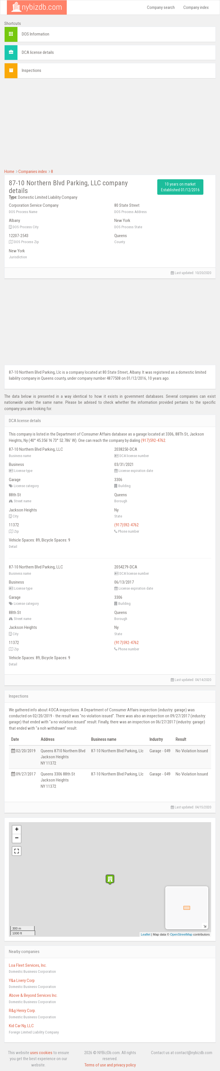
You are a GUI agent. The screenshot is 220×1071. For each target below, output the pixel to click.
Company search (161, 7)
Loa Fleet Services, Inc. (28, 965)
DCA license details (38, 52)
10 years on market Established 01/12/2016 (180, 187)
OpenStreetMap (181, 934)
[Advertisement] (110, 123)
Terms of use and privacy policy (110, 1065)
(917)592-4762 (153, 440)
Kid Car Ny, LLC (21, 1025)
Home (9, 171)
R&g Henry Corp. (22, 1010)
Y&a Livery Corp (22, 980)
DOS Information (35, 34)
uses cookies (41, 1052)
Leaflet (145, 934)
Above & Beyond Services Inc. (33, 995)
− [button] (17, 838)
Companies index (32, 171)
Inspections (31, 70)
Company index (196, 7)
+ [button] (17, 830)
